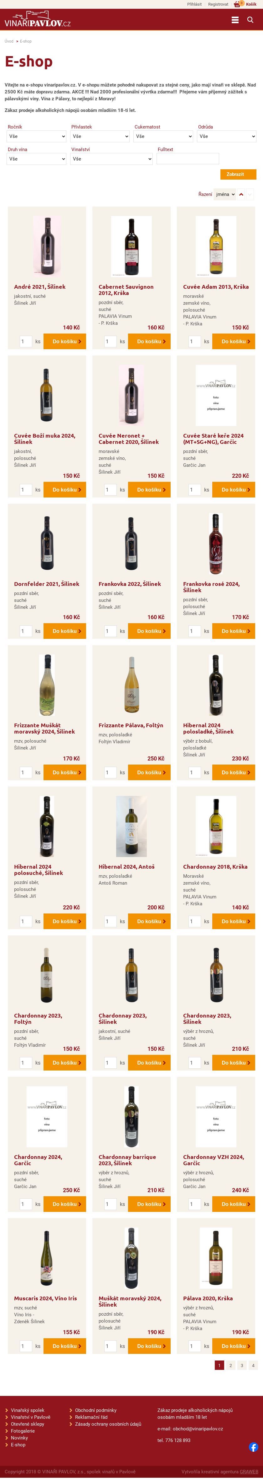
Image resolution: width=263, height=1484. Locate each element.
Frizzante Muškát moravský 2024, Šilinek (44, 728)
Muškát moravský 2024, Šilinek (130, 1301)
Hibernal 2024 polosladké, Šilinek (208, 728)
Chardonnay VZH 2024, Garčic (213, 1159)
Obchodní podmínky (95, 1410)
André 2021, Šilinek (39, 286)
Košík (247, 4)
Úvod (9, 41)
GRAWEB (249, 1472)
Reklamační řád (91, 1417)
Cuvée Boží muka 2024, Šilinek (44, 438)
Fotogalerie (23, 1431)
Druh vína (17, 149)
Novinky (19, 1438)
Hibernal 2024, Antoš (127, 866)
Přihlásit (194, 4)
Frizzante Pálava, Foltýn (131, 725)
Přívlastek (81, 127)
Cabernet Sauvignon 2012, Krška (126, 289)
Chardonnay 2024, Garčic (38, 1159)
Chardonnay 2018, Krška (215, 866)
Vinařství (80, 149)
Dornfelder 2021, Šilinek (46, 583)
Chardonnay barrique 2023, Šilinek (127, 1159)
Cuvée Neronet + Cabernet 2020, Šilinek (129, 438)
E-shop (26, 41)
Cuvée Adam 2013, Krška (216, 286)
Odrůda (205, 127)
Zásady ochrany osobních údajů (108, 1424)
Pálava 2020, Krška (208, 1298)
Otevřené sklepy (27, 1424)
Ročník (15, 127)
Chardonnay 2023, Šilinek (123, 1018)
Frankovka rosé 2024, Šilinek (211, 586)
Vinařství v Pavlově (30, 1417)
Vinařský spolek (27, 1410)
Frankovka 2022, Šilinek (130, 583)
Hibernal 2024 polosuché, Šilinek (38, 869)
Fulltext (165, 149)
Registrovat (218, 4)
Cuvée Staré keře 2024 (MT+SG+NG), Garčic (213, 438)
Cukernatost (147, 127)
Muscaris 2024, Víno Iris (45, 1298)
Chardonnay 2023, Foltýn (38, 1018)
